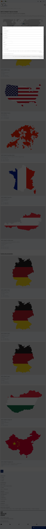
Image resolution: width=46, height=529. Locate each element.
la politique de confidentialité (37, 56)
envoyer (41, 57)
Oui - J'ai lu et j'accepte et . (28, 56)
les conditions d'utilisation (26, 56)
